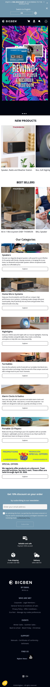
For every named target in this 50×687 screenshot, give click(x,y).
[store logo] (9, 21)
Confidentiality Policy (23, 518)
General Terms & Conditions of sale (24, 606)
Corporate (18, 603)
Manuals (14, 640)
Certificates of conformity (28, 640)
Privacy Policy (17, 609)
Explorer (25, 269)
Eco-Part (12, 612)
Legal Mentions (29, 603)
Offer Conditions (30, 609)
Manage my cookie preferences (29, 612)
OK (22, 13)
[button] (22, 113)
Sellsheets (25, 643)
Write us (25, 590)
